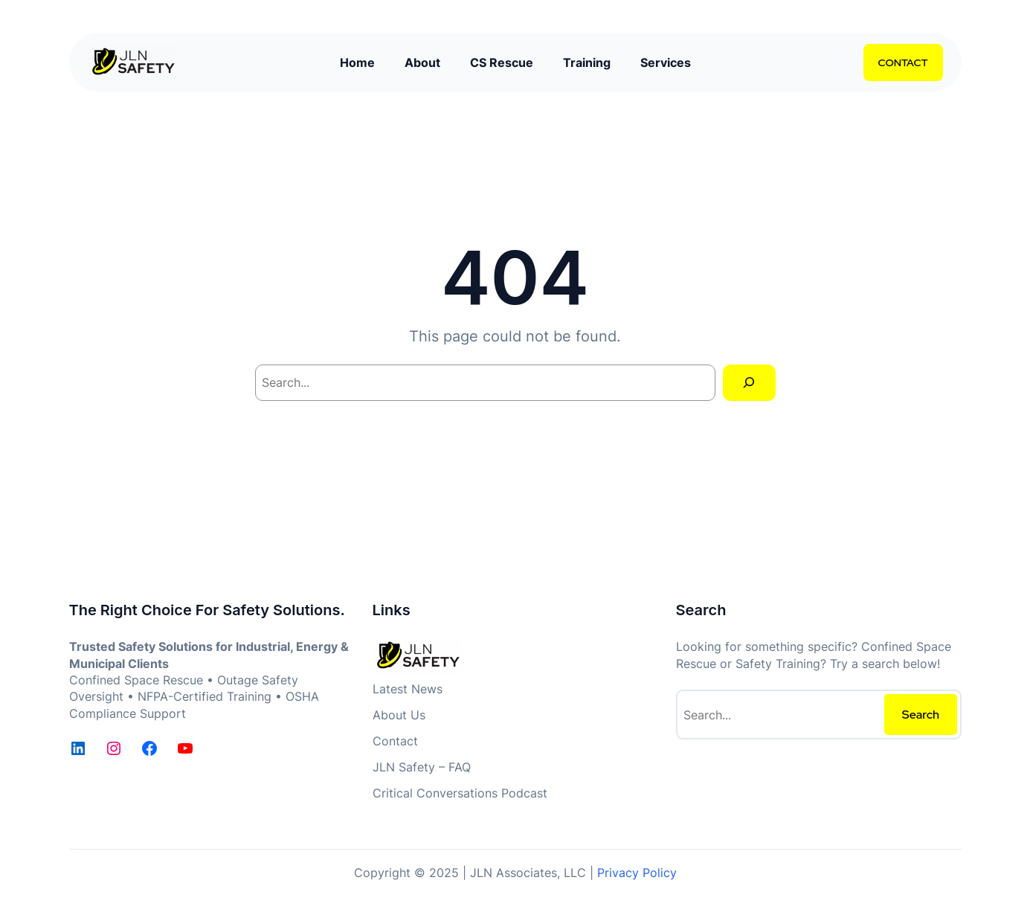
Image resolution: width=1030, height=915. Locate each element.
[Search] (749, 383)
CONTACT (903, 62)
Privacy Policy (637, 872)
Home (357, 62)
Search (920, 714)
